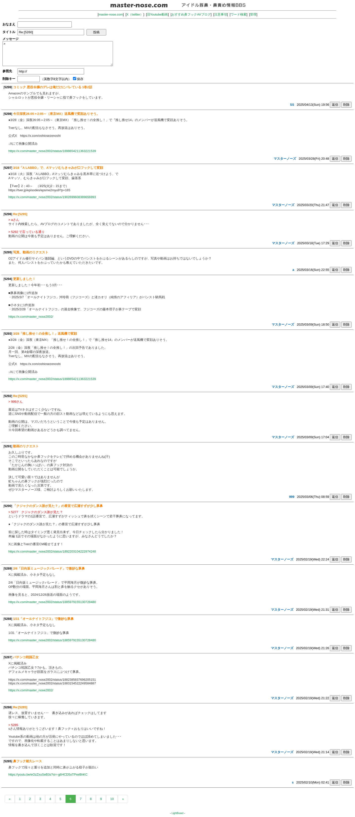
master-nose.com (111, 14)
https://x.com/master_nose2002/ (30, 316)
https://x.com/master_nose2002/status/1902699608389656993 (52, 197)
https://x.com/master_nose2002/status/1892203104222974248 (52, 551)
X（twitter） (134, 14)
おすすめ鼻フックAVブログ (191, 14)
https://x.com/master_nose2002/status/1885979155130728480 (52, 602)
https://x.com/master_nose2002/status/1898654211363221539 (52, 151)
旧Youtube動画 (157, 14)
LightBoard (177, 813)
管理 (253, 14)
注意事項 (220, 14)
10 (112, 799)
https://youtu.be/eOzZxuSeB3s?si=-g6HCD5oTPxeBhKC (48, 774)
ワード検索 (239, 14)
